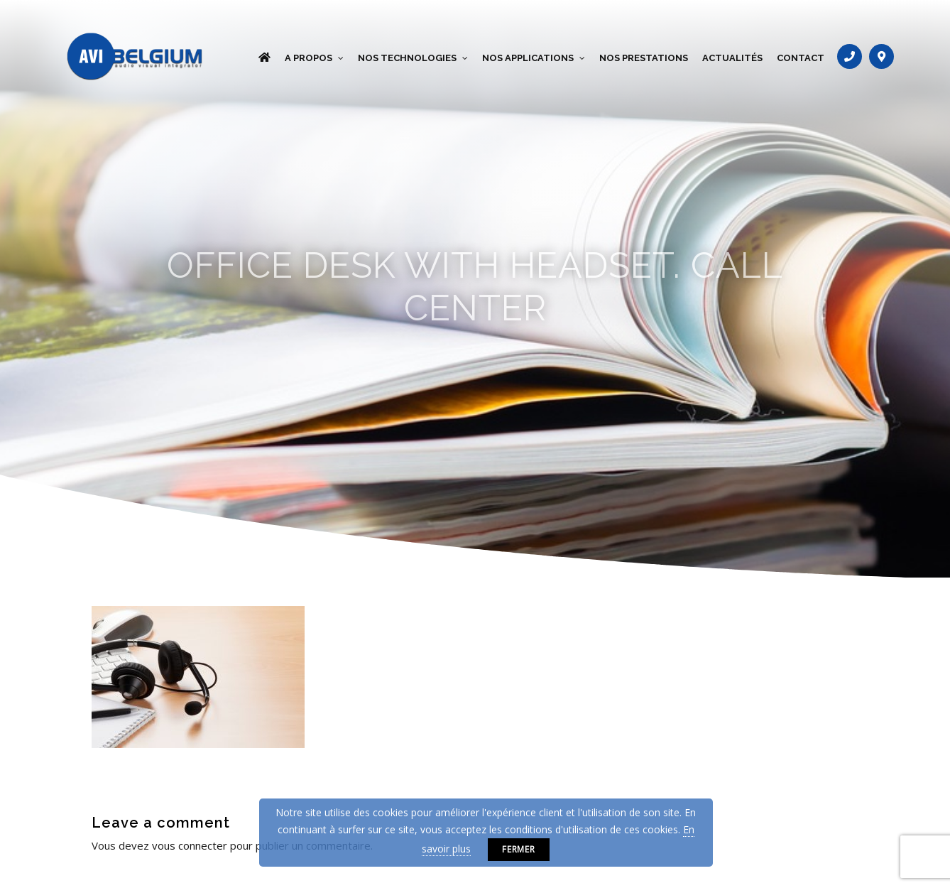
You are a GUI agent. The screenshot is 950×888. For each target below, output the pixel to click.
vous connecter (189, 845)
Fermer (519, 849)
